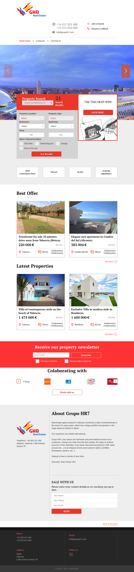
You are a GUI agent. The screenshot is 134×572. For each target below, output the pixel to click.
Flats (80, 172)
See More (109, 261)
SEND (66, 511)
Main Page (24, 41)
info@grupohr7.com (65, 32)
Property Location (27, 113)
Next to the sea (30, 148)
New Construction (27, 172)
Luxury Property (106, 172)
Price (21, 130)
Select (24, 118)
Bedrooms (24, 122)
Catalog (40, 41)
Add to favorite (98, 24)
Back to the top (110, 524)
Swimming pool (46, 143)
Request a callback (100, 29)
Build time (53, 122)
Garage (64, 143)
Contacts (56, 41)
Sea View (28, 143)
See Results (47, 154)
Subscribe (86, 355)
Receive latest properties (80, 361)
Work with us (67, 392)
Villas (53, 172)
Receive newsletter (49, 361)
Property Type (55, 113)
